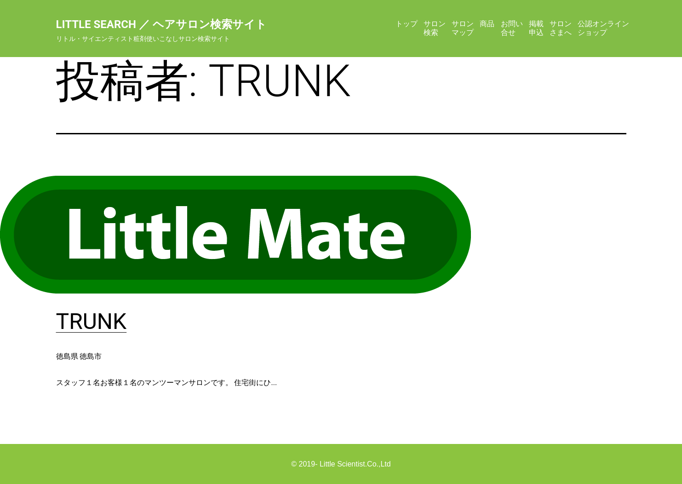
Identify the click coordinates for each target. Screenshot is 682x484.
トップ (406, 23)
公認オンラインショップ (603, 27)
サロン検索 (435, 27)
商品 (487, 23)
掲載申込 (536, 27)
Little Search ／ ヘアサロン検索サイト (161, 24)
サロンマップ (463, 27)
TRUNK (91, 321)
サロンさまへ (561, 27)
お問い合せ (512, 27)
